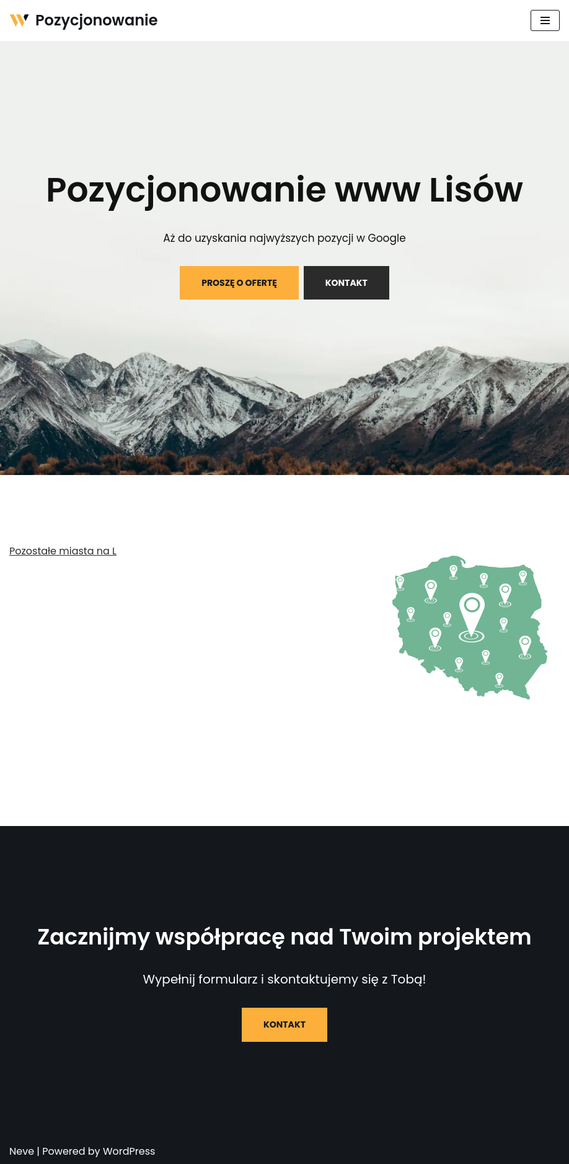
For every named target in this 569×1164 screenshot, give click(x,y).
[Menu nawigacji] (545, 20)
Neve (21, 1151)
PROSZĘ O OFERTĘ (239, 283)
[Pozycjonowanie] (83, 20)
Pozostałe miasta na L (63, 551)
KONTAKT (346, 283)
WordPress (129, 1151)
